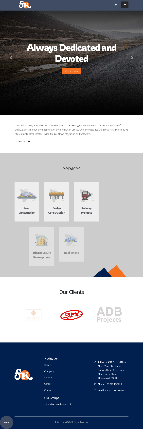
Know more (71, 71)
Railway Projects (86, 210)
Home (47, 365)
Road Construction (26, 210)
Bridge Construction (56, 210)
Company (49, 371)
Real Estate (71, 253)
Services (48, 377)
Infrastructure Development (41, 255)
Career (47, 383)
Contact (48, 390)
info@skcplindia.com (115, 390)
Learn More (22, 141)
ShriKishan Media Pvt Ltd (57, 404)
